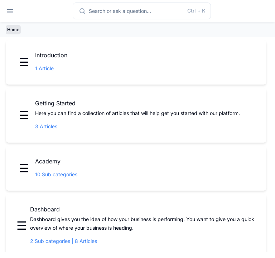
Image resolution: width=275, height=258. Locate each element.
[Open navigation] (10, 11)
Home (13, 29)
